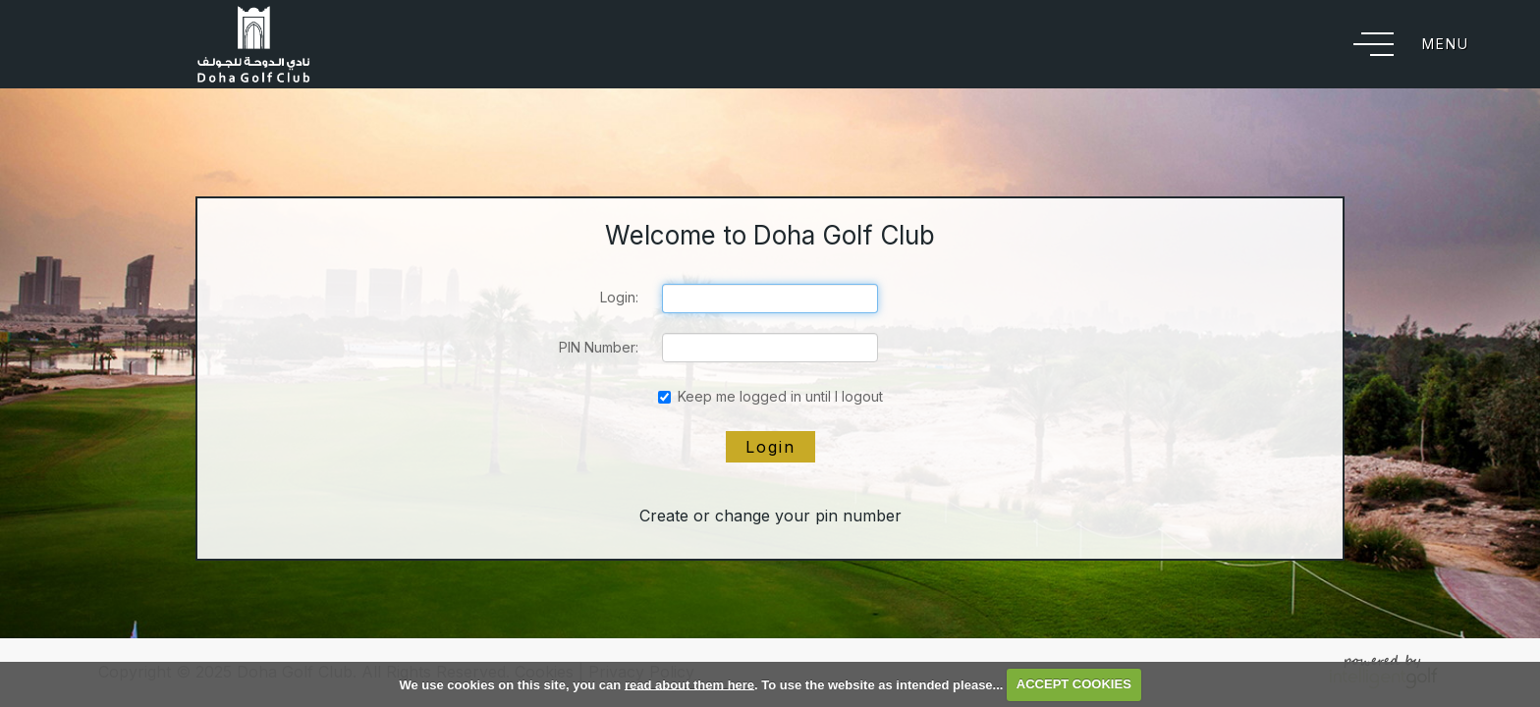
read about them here (689, 684)
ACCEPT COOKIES (1074, 684)
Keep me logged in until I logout (770, 396)
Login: (619, 297)
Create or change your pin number (770, 515)
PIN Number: (598, 347)
